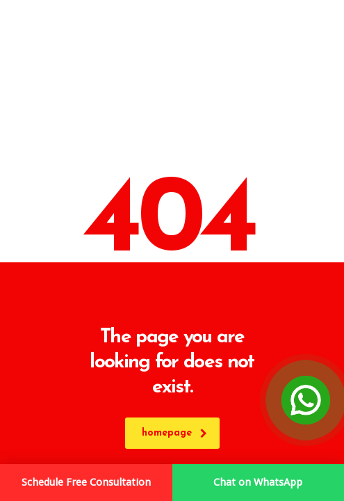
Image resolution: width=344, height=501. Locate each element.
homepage (174, 433)
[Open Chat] (305, 400)
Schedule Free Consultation (86, 482)
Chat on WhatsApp (257, 482)
